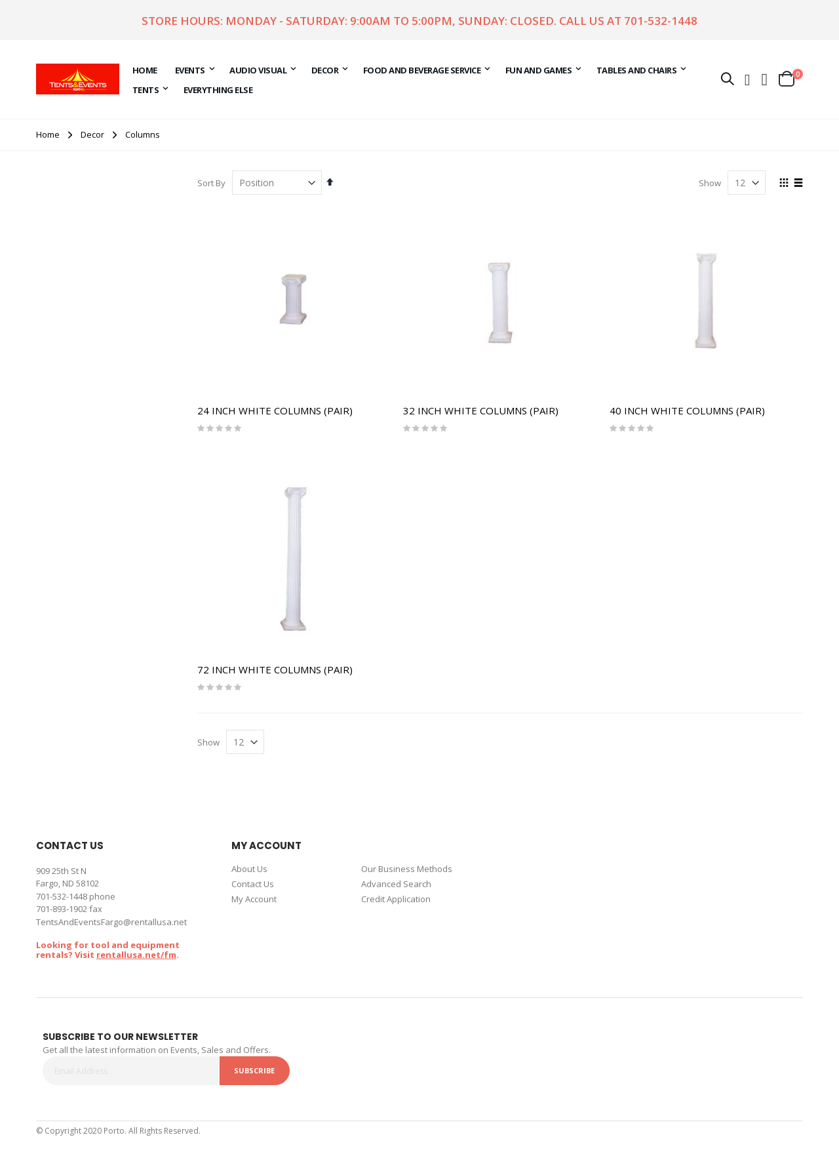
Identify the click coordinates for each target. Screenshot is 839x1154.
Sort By (211, 183)
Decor (92, 134)
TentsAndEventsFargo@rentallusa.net (111, 922)
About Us (249, 869)
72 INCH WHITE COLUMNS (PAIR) (275, 669)
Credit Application (396, 899)
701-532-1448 (660, 20)
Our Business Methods (406, 869)
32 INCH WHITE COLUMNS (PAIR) (480, 410)
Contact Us (252, 884)
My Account (254, 899)
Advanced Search (396, 884)
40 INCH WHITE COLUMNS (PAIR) (687, 410)
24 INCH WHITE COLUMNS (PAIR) (275, 410)
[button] (765, 78)
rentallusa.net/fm (136, 955)
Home (48, 134)
